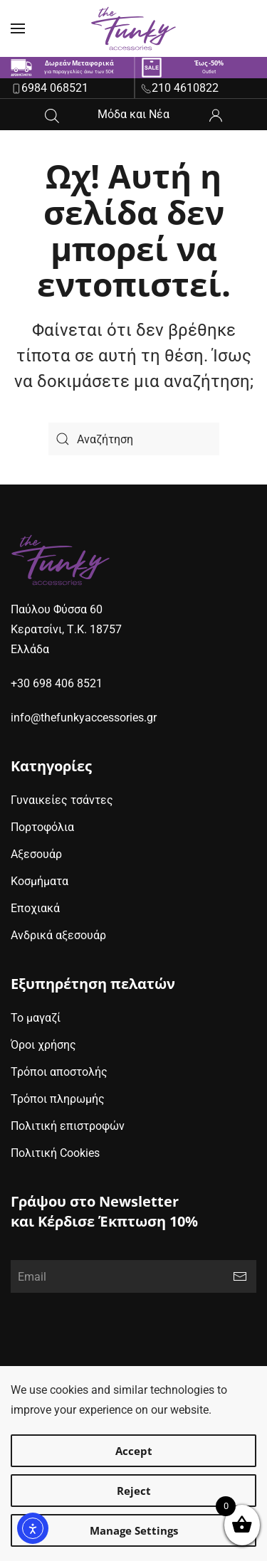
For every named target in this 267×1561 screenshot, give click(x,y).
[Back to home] (134, 28)
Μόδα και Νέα (133, 114)
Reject (134, 1490)
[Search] (133, 439)
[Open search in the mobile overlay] (52, 114)
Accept (133, 1451)
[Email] (133, 1276)
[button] (18, 28)
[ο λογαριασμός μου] (216, 114)
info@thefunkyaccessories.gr (84, 717)
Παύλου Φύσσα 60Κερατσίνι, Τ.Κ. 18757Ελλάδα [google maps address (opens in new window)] (66, 629)
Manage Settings (134, 1530)
